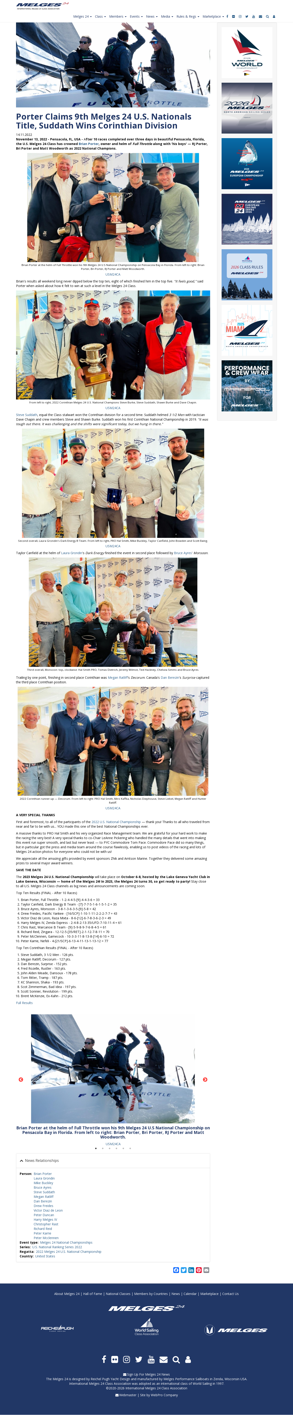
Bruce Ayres (183, 553)
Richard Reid (43, 1228)
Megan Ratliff (118, 677)
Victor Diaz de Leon (48, 1210)
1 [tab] (96, 1148)
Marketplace (209, 1294)
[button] (113, 207)
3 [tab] (109, 1148)
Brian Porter (89, 144)
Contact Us (230, 1294)
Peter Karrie (42, 1233)
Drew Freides (43, 1206)
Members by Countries (151, 1294)
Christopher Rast (46, 1224)
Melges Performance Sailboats (186, 1379)
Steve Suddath (26, 415)
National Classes (118, 1294)
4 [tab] (116, 1148)
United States (45, 1256)
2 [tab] (102, 1148)
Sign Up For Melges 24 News (148, 1374)
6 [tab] (130, 1148)
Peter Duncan (44, 1215)
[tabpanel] (113, 1080)
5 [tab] (123, 1148)
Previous (21, 1080)
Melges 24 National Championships (66, 1242)
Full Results (24, 1003)
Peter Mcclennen (46, 1238)
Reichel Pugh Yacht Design (110, 1379)
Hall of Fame (92, 1294)
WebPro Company (164, 1395)
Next (205, 1080)
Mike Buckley (43, 1183)
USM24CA (113, 274)
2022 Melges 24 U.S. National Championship (68, 1251)
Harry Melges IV (45, 1219)
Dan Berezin (170, 677)
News (175, 1294)
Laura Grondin (71, 553)
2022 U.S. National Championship (116, 822)
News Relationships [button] (41, 1160)
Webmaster (127, 1395)
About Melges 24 (66, 1294)
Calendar (190, 1294)
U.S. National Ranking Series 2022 (57, 1247)
